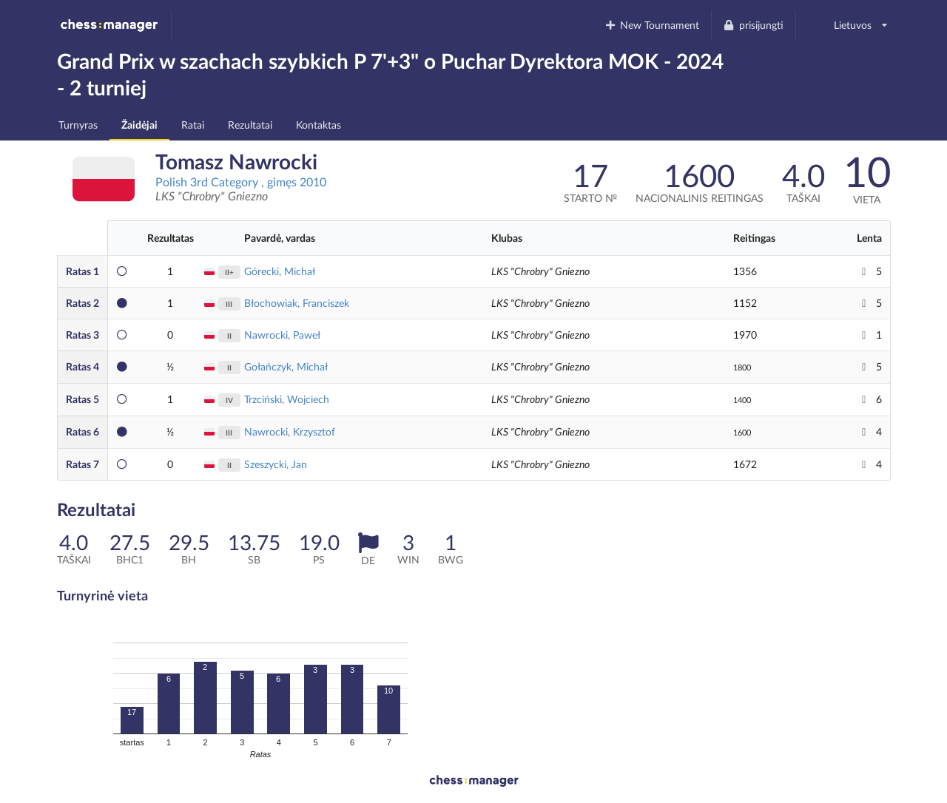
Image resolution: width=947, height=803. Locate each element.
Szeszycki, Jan (275, 464)
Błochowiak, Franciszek (296, 303)
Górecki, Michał (279, 271)
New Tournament (651, 24)
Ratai (192, 124)
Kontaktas (318, 124)
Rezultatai (250, 124)
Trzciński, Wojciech (286, 399)
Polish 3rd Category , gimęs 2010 (240, 182)
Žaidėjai (139, 124)
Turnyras (78, 124)
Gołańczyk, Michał (286, 366)
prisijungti (753, 24)
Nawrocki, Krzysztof (289, 431)
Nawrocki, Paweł (282, 334)
